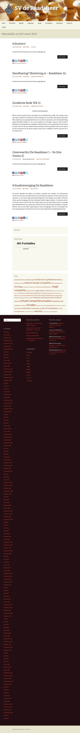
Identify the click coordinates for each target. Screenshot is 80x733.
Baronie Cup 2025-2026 (32, 335)
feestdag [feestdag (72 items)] (18, 286)
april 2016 (6, 627)
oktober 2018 (7, 548)
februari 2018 (7, 568)
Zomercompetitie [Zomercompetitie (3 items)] (45, 311)
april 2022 (6, 454)
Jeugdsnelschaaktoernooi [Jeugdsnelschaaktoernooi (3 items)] (56, 290)
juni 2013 (6, 715)
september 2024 (8, 377)
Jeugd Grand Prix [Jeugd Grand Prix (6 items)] (30, 291)
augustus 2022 (8, 445)
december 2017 (8, 573)
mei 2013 (6, 718)
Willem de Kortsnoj (38, 106)
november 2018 (8, 545)
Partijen (28, 372)
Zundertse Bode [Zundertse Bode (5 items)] (53, 311)
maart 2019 (7, 533)
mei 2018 (6, 559)
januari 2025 (7, 366)
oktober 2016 (7, 610)
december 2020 (8, 482)
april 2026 (6, 332)
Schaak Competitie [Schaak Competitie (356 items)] (30, 301)
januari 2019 (7, 539)
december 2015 (8, 639)
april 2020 (6, 499)
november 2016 (8, 607)
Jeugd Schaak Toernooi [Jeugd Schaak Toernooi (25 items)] (43, 290)
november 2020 (8, 485)
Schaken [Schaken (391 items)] (31, 305)
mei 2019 (6, 528)
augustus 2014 (8, 684)
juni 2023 (6, 417)
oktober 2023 (7, 406)
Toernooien (29, 380)
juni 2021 (6, 474)
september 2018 (8, 551)
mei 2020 (6, 497)
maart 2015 (7, 664)
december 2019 (8, 511)
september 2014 (8, 681)
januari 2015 (7, 670)
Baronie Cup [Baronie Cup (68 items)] (43, 279)
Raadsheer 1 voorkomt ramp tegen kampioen (57, 325)
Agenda (21, 23)
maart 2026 (7, 335)
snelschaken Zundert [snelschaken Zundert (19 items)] (38, 308)
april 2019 (6, 531)
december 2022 (8, 434)
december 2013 (8, 704)
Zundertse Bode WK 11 (26, 103)
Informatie (12, 23)
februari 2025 (7, 363)
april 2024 (6, 389)
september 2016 (8, 613)
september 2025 (8, 349)
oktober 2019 (7, 516)
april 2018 (6, 562)
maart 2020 (7, 502)
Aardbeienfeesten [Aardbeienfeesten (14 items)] (19, 280)
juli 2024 (6, 383)
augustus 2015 (8, 650)
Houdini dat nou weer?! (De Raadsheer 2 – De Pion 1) (57, 338)
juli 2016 (6, 619)
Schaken (27, 47)
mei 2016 (6, 624)
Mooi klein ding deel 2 (32, 333)
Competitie (30, 23)
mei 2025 (6, 355)
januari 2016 (7, 636)
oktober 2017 (7, 579)
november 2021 (8, 465)
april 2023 (6, 423)
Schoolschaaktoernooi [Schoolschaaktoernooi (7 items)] (50, 305)
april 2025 (6, 357)
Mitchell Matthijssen (38, 76)
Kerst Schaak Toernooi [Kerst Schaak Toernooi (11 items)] (45, 293)
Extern (28, 355)
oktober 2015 (7, 644)
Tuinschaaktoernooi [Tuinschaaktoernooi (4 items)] (29, 311)
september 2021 (8, 471)
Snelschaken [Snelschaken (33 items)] (26, 308)
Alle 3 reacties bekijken (20, 142)
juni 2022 (6, 448)
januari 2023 (7, 431)
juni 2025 (6, 352)
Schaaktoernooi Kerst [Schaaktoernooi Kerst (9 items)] (20, 305)
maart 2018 (7, 565)
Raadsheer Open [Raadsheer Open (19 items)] (39, 298)
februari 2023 (7, 428)
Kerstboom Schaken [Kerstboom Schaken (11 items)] (32, 293)
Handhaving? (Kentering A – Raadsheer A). (39, 73)
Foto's (28, 358)
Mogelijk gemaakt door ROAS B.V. (21, 729)
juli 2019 (6, 522)
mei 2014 (6, 690)
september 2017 (8, 582)
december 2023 (8, 400)
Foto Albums (48, 23)
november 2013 (8, 707)
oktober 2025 (7, 346)
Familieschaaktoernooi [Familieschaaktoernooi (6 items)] (57, 283)
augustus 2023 (8, 411)
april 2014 (6, 693)
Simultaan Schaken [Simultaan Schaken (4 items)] (60, 305)
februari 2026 (7, 338)
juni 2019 (6, 525)
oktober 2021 (7, 468)
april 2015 (6, 661)
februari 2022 (7, 460)
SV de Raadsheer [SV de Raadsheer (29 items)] (52, 308)
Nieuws (28, 369)
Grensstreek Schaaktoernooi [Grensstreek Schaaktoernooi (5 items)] (29, 287)
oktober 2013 (7, 710)
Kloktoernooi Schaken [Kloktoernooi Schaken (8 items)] (20, 295)
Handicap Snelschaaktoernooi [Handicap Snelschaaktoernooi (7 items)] (43, 287)
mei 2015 (6, 658)
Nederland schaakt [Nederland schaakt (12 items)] (32, 295)
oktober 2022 (7, 440)
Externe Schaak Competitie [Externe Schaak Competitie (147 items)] (38, 282)
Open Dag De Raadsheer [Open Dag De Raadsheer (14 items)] (45, 295)
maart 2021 (7, 480)
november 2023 (8, 403)
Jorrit (34, 47)
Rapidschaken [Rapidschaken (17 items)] (49, 298)
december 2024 (8, 369)
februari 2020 (7, 505)
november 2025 (8, 343)
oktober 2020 (7, 488)
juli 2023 (6, 414)
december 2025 (8, 340)
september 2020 (8, 491)
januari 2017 (7, 602)
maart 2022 (7, 457)
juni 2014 (6, 687)
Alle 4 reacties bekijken (20, 93)
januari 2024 (7, 397)
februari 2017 (7, 599)
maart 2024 (7, 391)
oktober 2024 (7, 374)
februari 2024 (7, 394)
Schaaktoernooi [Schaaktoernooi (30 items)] (57, 301)
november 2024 (8, 372)
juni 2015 (6, 656)
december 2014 (8, 673)
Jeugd (39, 23)
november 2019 (8, 514)
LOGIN (4, 27)
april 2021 (6, 477)
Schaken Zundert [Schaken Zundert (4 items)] (40, 305)
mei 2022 (6, 451)
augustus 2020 (8, 494)
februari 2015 (7, 667)
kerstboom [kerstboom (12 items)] (22, 293)
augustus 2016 (8, 616)
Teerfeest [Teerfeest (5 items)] (60, 308)
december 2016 (8, 604)
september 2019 (8, 519)
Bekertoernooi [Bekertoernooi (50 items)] (55, 279)
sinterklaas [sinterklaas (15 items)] (17, 308)
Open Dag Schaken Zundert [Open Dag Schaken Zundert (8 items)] (25, 298)
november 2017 (8, 576)
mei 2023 (6, 420)
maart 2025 (7, 360)
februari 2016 (7, 633)
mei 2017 (6, 590)
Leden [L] (69, 23)
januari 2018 (7, 570)
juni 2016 (6, 622)
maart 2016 (7, 630)
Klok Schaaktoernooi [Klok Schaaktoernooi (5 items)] (57, 293)
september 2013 (8, 712)
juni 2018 (6, 556)
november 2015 (8, 641)
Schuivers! (19, 43)
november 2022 (8, 437)
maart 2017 (7, 596)
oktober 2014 (7, 678)
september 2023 (8, 409)
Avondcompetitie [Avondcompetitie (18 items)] (31, 280)
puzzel (28, 375)
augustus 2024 (8, 380)
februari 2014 (7, 698)
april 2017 (6, 593)
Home (3, 23)
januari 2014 (7, 701)
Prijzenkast (59, 23)
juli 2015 (6, 653)
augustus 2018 (8, 553)
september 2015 (8, 647)
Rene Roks (35, 188)
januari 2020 (7, 508)
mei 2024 (6, 386)
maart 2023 (7, 426)
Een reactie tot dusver (20, 63)
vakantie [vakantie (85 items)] (38, 311)
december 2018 (8, 542)
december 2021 (8, 462)
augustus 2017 (8, 585)
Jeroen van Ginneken (43, 159)
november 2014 (8, 675)
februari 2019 (7, 536)
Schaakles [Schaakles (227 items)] (46, 300)
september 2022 (8, 443)
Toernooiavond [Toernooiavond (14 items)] (19, 311)
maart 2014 (7, 695)
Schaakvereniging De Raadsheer (32, 185)
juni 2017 (6, 587)
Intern (28, 361)
